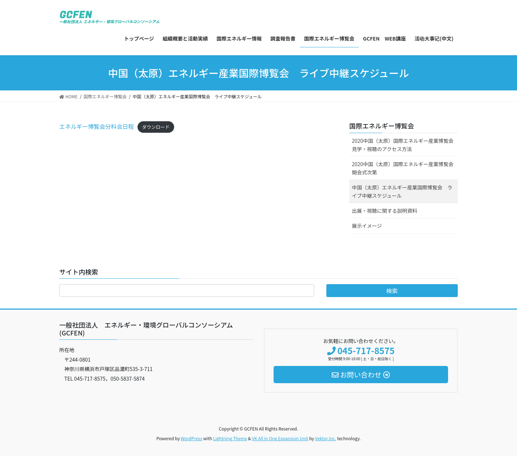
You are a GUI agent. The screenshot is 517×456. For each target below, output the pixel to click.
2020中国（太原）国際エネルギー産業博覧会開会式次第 (402, 168)
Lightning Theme (230, 438)
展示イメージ (367, 225)
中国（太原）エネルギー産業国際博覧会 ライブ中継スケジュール (402, 191)
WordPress (191, 438)
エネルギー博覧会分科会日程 (96, 126)
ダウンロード (155, 126)
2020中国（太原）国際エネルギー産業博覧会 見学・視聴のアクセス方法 (405, 144)
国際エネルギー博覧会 (381, 125)
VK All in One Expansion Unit (280, 438)
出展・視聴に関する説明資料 (384, 210)
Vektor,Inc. (325, 438)
